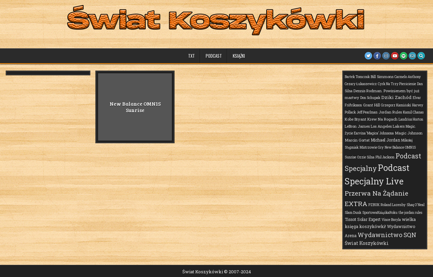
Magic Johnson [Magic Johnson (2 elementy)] (409, 132)
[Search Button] (421, 55)
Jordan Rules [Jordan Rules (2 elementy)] (390, 112)
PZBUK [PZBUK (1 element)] (374, 205)
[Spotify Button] (403, 55)
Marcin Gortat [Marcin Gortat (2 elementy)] (357, 140)
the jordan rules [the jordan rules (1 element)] (410, 212)
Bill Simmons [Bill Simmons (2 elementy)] (382, 76)
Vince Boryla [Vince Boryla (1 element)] (391, 220)
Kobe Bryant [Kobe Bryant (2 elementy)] (355, 119)
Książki (239, 55)
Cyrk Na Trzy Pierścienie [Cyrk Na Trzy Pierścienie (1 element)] (397, 84)
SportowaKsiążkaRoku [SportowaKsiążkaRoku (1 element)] (379, 212)
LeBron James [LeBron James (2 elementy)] (357, 126)
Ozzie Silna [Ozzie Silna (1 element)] (365, 157)
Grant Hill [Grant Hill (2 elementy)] (371, 104)
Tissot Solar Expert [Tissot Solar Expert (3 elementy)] (363, 219)
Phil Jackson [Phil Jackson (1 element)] (384, 157)
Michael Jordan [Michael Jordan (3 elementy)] (385, 140)
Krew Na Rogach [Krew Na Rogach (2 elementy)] (382, 119)
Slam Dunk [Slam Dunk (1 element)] (353, 212)
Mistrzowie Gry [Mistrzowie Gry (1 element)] (372, 147)
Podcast (214, 55)
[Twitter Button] (368, 55)
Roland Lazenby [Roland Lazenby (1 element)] (393, 205)
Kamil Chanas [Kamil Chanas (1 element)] (413, 112)
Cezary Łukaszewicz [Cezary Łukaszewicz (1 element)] (361, 84)
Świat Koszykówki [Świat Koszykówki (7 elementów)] (367, 243)
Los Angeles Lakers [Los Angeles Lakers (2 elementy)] (388, 126)
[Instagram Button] (386, 55)
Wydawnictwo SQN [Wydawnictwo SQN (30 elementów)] (387, 235)
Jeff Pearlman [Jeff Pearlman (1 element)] (367, 112)
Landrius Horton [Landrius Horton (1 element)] (410, 119)
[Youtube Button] (394, 55)
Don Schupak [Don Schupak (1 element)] (370, 98)
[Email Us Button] (412, 55)
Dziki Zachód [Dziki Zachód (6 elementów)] (396, 97)
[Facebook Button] (377, 55)
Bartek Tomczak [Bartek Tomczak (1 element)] (357, 77)
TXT (191, 55)
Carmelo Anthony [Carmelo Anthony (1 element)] (407, 77)
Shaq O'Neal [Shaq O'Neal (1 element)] (416, 205)
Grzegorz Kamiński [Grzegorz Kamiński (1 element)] (396, 105)
